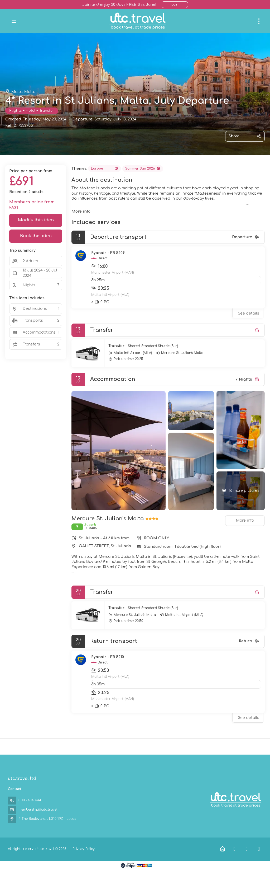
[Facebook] (234, 849)
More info (80, 211)
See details (248, 313)
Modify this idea (36, 220)
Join (174, 4)
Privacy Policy (84, 849)
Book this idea (36, 235)
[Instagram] (258, 849)
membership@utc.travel (37, 809)
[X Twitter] (246, 849)
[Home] (222, 849)
